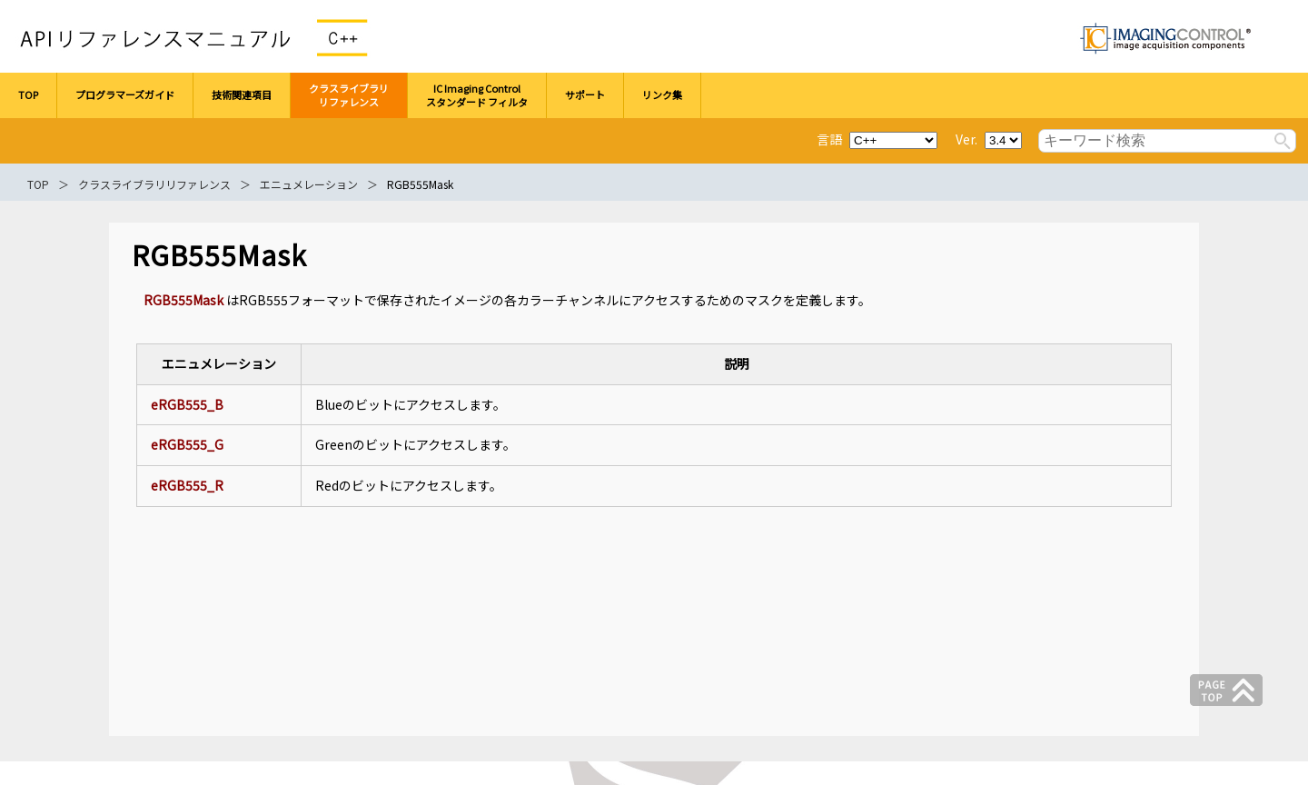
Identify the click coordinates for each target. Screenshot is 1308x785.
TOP (38, 184)
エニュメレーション (309, 184)
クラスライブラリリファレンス (154, 184)
